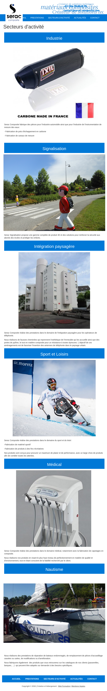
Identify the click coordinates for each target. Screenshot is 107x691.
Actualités (80, 18)
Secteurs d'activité (59, 18)
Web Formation (64, 686)
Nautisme (54, 569)
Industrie (54, 38)
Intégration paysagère (54, 246)
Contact (94, 18)
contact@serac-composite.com (81, 10)
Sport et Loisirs (54, 354)
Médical (54, 464)
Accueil (22, 18)
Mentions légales (78, 686)
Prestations (37, 18)
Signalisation (54, 148)
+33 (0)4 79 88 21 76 (75, 6)
